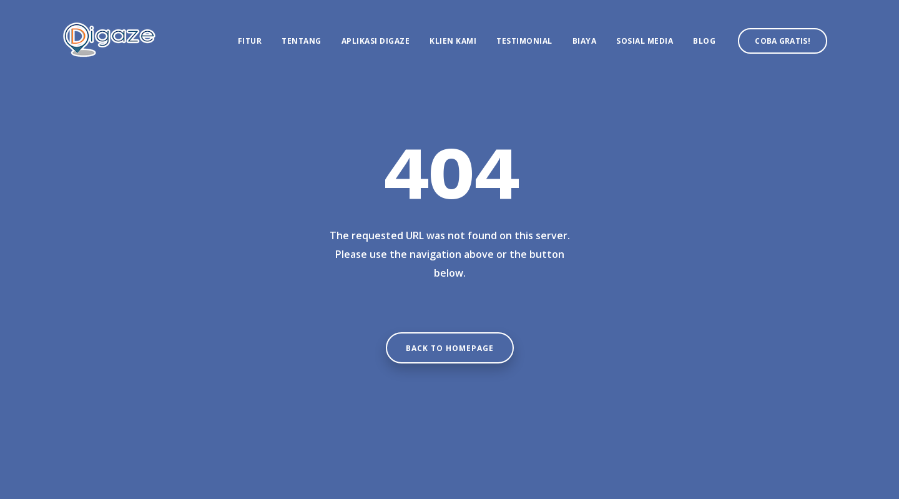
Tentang (302, 41)
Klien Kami (453, 41)
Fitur (250, 41)
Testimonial (524, 41)
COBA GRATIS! (782, 41)
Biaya (584, 41)
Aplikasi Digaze (375, 41)
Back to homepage (450, 348)
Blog (704, 41)
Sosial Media (644, 41)
